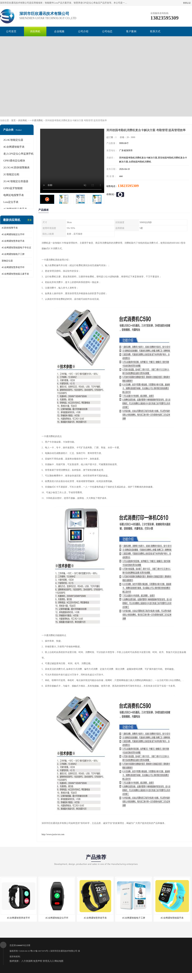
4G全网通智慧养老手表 (13, 241)
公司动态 (107, 31)
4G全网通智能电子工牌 (13, 254)
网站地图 (58, 961)
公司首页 (11, 31)
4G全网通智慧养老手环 (13, 267)
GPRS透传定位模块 (14, 160)
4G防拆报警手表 (10, 228)
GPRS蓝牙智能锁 (13, 188)
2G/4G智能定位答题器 (15, 181)
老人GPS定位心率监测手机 (18, 153)
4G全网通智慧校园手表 (171, 918)
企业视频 (59, 31)
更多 (29, 220)
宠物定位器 (7, 261)
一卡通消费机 (36, 120)
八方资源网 (27, 961)
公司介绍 (83, 31)
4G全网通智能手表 (13, 146)
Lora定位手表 (10, 202)
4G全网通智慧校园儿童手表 (15, 274)
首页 (13, 120)
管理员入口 (48, 961)
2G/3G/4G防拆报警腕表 (16, 167)
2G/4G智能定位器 (13, 140)
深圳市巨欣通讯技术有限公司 (63, 951)
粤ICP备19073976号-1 (40, 951)
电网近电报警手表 (13, 195)
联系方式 (155, 31)
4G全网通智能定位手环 (13, 234)
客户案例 (131, 31)
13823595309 (128, 186)
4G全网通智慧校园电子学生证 (16, 247)
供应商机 (35, 31)
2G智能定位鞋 (11, 174)
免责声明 (37, 961)
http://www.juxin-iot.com (53, 834)
